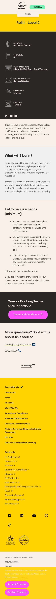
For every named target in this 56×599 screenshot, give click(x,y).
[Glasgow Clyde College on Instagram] (46, 516)
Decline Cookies (16, 592)
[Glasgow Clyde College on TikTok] (9, 526)
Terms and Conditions (28, 314)
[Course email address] (20, 344)
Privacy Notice (11, 577)
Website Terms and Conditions (19, 558)
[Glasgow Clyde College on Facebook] (9, 516)
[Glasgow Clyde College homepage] (22, 5)
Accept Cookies (16, 584)
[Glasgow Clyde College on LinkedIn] (21, 516)
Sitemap (8, 566)
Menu (28, 14)
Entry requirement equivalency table (21, 271)
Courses (37, 7)
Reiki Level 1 (18, 225)
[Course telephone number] (13, 350)
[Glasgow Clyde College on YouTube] (34, 516)
